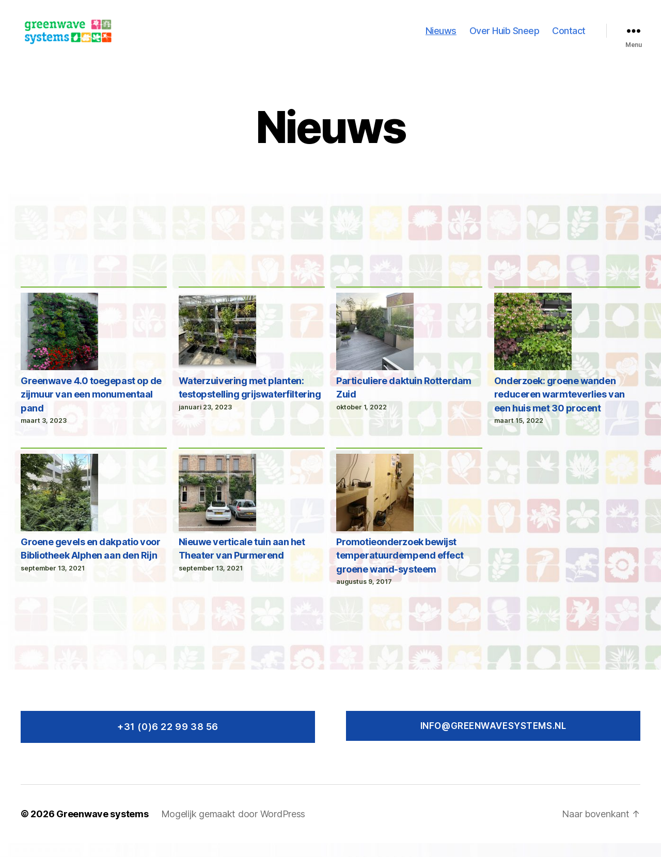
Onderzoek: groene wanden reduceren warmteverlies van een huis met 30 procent (559, 408)
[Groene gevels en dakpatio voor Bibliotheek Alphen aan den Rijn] (59, 508)
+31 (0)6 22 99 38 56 (167, 740)
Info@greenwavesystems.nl (493, 739)
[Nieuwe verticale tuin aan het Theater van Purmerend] (217, 508)
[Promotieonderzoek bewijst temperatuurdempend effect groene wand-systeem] (375, 508)
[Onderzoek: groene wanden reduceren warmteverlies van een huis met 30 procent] (533, 347)
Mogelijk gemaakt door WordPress (233, 827)
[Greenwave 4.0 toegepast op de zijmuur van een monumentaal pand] (59, 347)
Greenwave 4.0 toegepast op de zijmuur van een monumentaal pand (91, 408)
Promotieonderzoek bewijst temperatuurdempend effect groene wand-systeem (400, 569)
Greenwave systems (102, 827)
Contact (569, 37)
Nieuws (441, 37)
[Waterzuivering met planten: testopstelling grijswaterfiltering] (217, 347)
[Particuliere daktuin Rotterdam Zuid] (375, 347)
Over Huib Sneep (504, 37)
